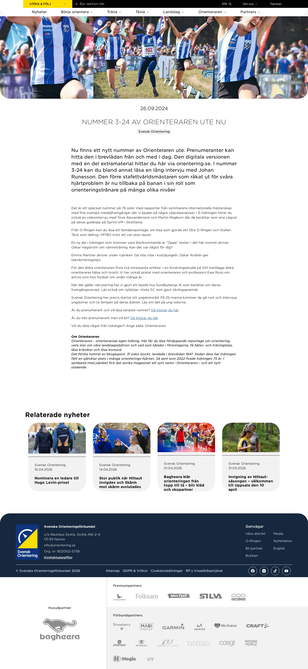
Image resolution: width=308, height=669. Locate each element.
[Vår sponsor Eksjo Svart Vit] (239, 597)
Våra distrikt (256, 534)
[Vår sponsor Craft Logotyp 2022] (257, 626)
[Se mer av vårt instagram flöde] (264, 571)
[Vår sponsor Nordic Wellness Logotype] (167, 643)
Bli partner (254, 548)
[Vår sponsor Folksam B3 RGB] (147, 597)
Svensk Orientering (154, 131)
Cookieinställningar (167, 571)
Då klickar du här (165, 310)
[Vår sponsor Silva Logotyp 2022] (211, 597)
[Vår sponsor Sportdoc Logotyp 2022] (119, 643)
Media (278, 534)
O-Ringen (253, 541)
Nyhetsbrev (282, 541)
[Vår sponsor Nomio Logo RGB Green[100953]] (198, 643)
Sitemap (113, 571)
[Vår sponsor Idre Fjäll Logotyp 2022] (179, 597)
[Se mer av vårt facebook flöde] (252, 571)
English (279, 548)
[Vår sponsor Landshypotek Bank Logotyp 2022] (119, 597)
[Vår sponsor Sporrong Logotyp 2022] (141, 643)
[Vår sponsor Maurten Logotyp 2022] (199, 626)
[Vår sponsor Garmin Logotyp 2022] (173, 626)
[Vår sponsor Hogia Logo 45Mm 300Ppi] (124, 659)
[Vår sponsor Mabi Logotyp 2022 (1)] (146, 626)
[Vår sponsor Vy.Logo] (150, 659)
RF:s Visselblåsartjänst (204, 571)
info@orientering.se (59, 545)
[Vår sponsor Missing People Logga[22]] (251, 643)
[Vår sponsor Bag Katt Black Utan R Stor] (59, 629)
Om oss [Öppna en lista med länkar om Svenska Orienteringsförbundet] (250, 3)
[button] (47, 4)
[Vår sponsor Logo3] (227, 643)
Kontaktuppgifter (58, 557)
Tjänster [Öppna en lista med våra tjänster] (276, 3)
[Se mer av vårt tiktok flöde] (275, 571)
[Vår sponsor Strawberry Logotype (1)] (121, 626)
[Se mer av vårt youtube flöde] (286, 571)
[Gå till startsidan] (18, 8)
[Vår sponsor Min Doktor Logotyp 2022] (225, 626)
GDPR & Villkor (135, 571)
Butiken (252, 556)
